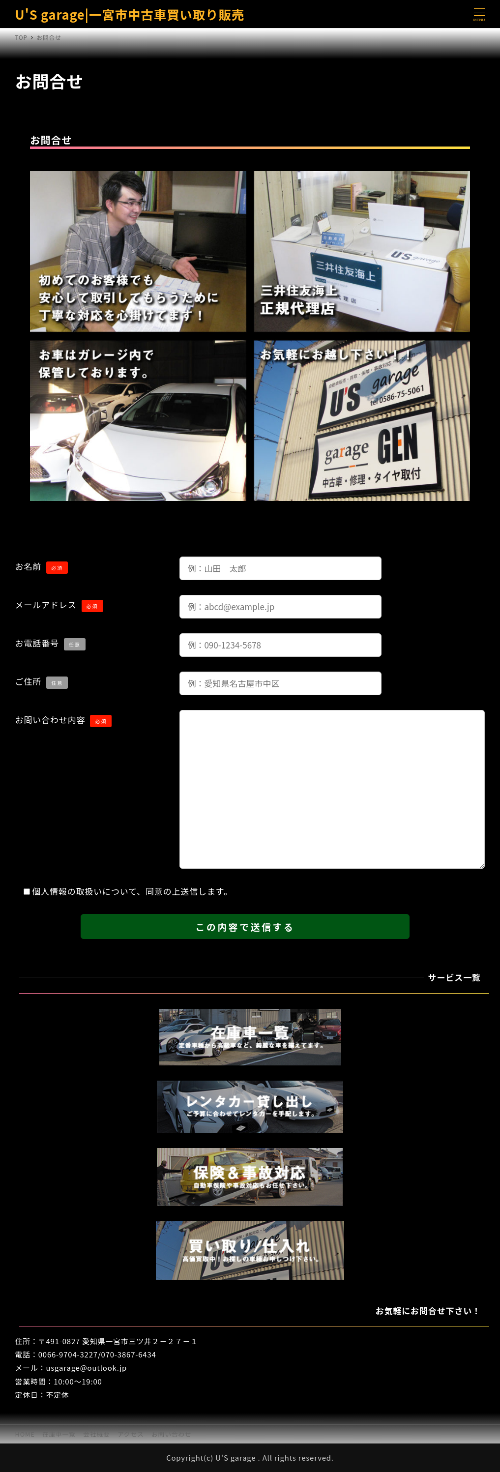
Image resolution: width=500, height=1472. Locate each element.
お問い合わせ (171, 1434)
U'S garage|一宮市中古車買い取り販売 (130, 14)
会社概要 (96, 1434)
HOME (25, 1434)
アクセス (131, 1434)
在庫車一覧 (59, 1434)
